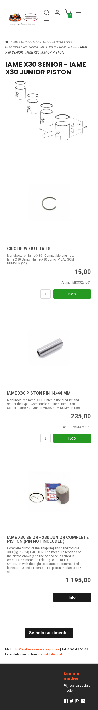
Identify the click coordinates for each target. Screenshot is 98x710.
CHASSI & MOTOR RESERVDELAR (46, 42)
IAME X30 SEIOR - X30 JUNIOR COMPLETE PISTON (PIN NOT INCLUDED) (48, 539)
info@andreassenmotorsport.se (36, 649)
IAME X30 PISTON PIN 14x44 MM (39, 393)
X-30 (74, 47)
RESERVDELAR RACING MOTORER (31, 47)
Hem (14, 42)
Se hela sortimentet (49, 633)
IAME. (63, 47)
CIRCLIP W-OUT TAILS (28, 248)
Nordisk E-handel (50, 654)
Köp (72, 294)
